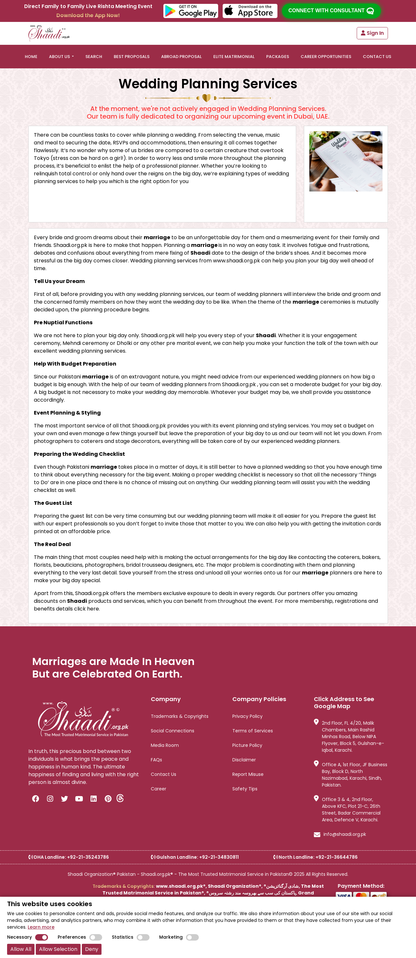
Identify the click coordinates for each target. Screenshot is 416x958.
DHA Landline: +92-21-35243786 (68, 857)
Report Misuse (248, 774)
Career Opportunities (326, 57)
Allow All (20, 949)
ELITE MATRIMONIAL (234, 57)
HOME (31, 57)
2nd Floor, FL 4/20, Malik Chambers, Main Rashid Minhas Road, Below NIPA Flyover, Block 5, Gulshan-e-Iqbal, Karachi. (349, 736)
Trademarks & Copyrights (179, 716)
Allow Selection (58, 949)
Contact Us (163, 774)
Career (158, 789)
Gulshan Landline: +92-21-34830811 (195, 857)
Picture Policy (247, 745)
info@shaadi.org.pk (340, 835)
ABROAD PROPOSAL (181, 57)
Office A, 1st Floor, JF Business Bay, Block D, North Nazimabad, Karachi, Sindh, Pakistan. (350, 774)
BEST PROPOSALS (132, 57)
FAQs (156, 760)
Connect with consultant (331, 11)
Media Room (165, 745)
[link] (55, 894)
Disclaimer (244, 760)
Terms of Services (252, 731)
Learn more (41, 927)
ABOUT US (60, 57)
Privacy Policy (247, 716)
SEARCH (93, 57)
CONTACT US (377, 57)
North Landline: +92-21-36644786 (315, 857)
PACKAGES (277, 57)
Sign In (372, 33)
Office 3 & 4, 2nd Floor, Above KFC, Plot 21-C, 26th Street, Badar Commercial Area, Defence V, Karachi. (347, 809)
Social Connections (172, 731)
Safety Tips (244, 789)
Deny (91, 949)
